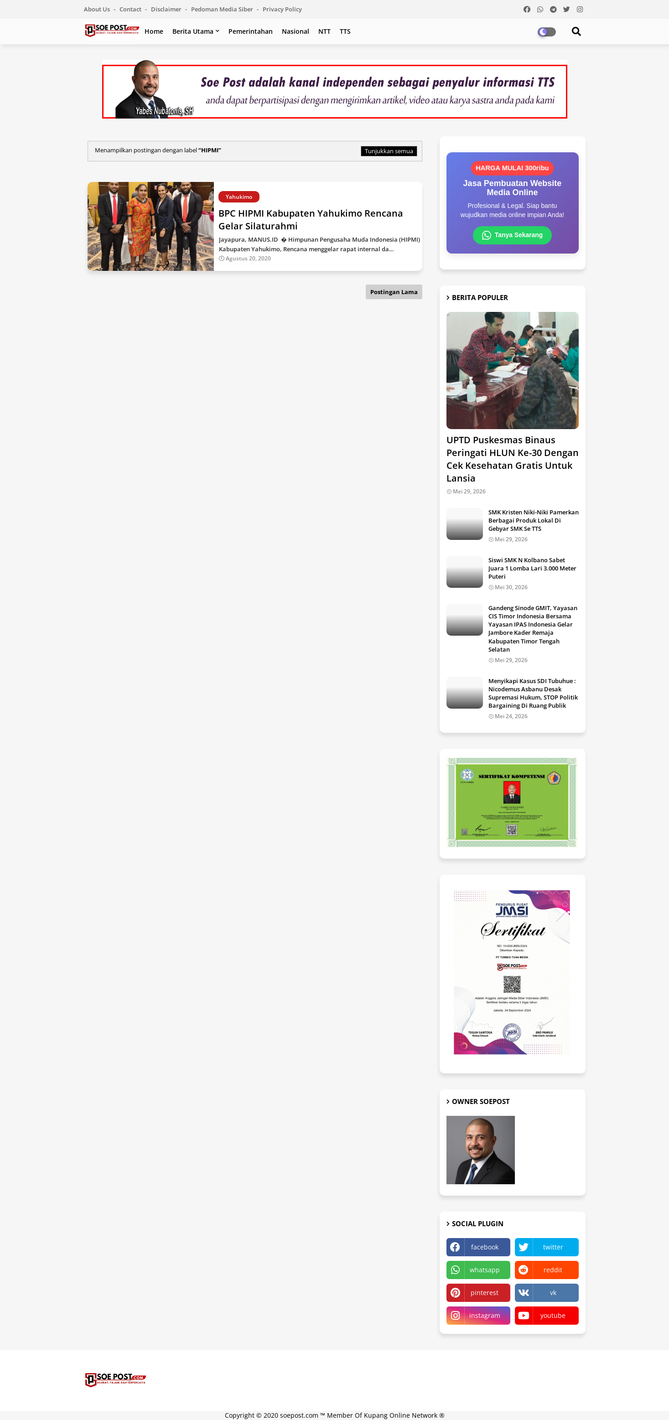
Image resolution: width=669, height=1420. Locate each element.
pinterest (484, 1292)
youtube (552, 1315)
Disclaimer (167, 9)
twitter (553, 1247)
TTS (345, 31)
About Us (97, 9)
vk (553, 1292)
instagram (484, 1315)
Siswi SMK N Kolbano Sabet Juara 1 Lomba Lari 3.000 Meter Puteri (532, 568)
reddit (553, 1269)
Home (154, 31)
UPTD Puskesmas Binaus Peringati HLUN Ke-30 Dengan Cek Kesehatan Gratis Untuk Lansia (512, 459)
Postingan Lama (394, 292)
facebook (484, 1247)
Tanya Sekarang (512, 235)
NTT (324, 31)
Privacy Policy (282, 9)
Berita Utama (192, 31)
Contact (131, 9)
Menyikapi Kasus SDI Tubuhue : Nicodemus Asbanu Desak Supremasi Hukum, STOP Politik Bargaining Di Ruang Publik (533, 693)
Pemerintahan (250, 31)
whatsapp (485, 1269)
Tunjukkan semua (389, 151)
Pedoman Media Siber (222, 9)
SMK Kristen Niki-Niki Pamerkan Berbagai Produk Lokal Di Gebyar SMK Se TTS (533, 520)
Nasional (295, 31)
